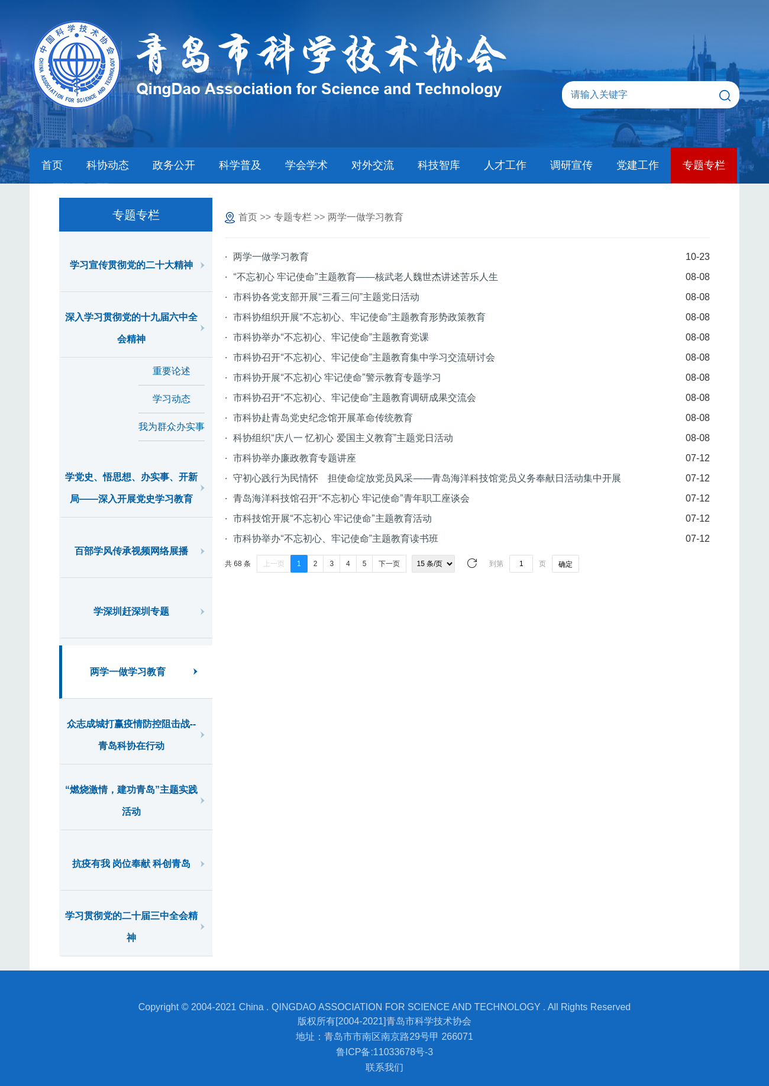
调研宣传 (571, 165)
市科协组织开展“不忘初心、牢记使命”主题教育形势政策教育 (359, 317)
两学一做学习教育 (128, 672)
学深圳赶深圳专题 (131, 611)
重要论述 (171, 371)
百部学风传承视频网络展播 (131, 551)
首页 (52, 165)
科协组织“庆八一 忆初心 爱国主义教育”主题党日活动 (343, 438)
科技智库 (439, 165)
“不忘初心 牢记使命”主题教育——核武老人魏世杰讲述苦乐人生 (365, 277)
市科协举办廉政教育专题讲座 (294, 458)
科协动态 (107, 165)
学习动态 (171, 399)
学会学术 (306, 165)
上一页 (274, 564)
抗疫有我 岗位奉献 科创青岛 (131, 864)
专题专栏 (704, 165)
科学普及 (240, 165)
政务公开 (174, 165)
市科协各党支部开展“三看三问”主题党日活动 (326, 297)
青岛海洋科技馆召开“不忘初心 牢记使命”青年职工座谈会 (351, 498)
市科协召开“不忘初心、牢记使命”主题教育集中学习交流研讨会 (364, 357)
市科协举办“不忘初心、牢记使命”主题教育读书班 (335, 539)
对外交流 (372, 165)
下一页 (389, 564)
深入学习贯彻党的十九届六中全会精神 (131, 328)
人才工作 (505, 165)
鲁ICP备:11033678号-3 (385, 1052)
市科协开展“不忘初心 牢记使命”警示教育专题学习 (337, 377)
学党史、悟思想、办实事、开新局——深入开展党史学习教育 (131, 488)
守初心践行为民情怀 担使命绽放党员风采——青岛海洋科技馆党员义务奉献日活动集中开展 (427, 478)
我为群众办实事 (171, 427)
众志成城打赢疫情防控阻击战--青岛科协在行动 (131, 735)
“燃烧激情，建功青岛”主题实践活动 (131, 801)
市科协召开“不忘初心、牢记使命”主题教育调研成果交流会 (354, 398)
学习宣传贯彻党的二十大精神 (131, 265)
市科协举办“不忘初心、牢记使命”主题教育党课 (331, 337)
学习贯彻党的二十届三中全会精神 (131, 927)
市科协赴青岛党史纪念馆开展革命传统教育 (323, 418)
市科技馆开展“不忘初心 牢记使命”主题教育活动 (332, 518)
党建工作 (637, 165)
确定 (565, 564)
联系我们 (384, 1067)
